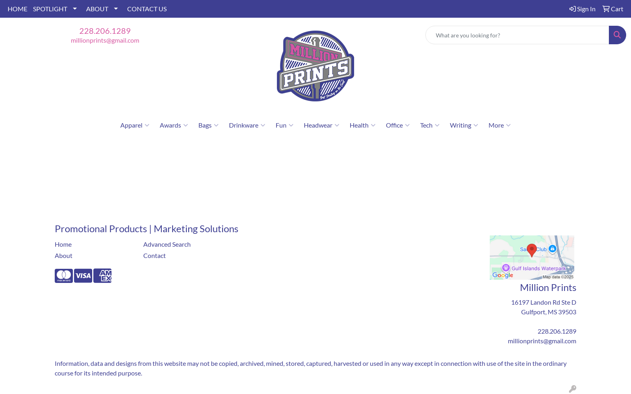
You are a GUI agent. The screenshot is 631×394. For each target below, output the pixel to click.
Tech (429, 125)
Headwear (321, 125)
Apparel (134, 125)
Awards (174, 125)
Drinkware (247, 125)
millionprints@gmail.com (105, 40)
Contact (154, 255)
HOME (17, 8)
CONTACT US (147, 8)
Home (63, 244)
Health (362, 125)
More (500, 125)
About (63, 255)
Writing (464, 125)
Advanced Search (167, 244)
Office (398, 125)
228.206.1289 (105, 30)
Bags (208, 125)
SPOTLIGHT (50, 8)
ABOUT (97, 8)
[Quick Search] (517, 35)
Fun (284, 125)
